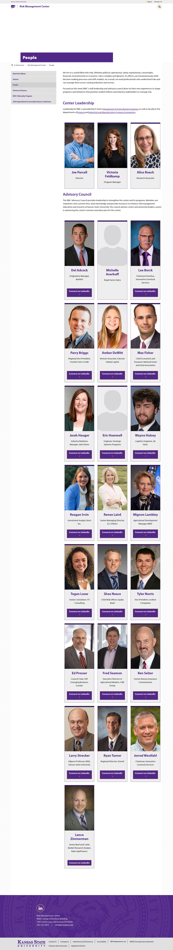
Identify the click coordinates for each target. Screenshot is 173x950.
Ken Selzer (145, 673)
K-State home (17, 65)
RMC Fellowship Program (22, 96)
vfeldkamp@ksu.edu (64, 925)
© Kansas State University (58, 946)
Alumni (15, 79)
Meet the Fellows (19, 74)
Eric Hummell (112, 435)
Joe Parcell (79, 172)
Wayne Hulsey (145, 435)
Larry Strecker (79, 755)
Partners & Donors (20, 90)
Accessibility (101, 942)
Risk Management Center (34, 6)
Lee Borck (145, 270)
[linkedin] (40, 908)
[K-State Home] (13, 7)
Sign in (150, 2)
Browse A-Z (158, 2)
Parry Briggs (79, 353)
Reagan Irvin (79, 514)
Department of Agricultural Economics (121, 109)
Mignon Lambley (145, 514)
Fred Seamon (112, 673)
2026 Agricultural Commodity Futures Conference (32, 101)
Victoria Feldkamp (112, 174)
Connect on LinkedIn (79, 292)
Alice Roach (145, 172)
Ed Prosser (79, 673)
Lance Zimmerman (79, 837)
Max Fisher (145, 353)
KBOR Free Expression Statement (142, 942)
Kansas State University (18, 2)
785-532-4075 (43, 925)
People (15, 85)
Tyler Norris (145, 594)
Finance (81, 112)
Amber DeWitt (112, 353)
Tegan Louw (79, 594)
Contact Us (52, 942)
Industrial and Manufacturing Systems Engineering (112, 112)
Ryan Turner (112, 755)
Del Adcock (79, 270)
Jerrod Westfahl (145, 755)
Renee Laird (112, 514)
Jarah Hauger (79, 435)
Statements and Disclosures (83, 942)
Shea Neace (112, 594)
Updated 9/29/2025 (78, 946)
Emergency (65, 942)
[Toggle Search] (159, 6)
